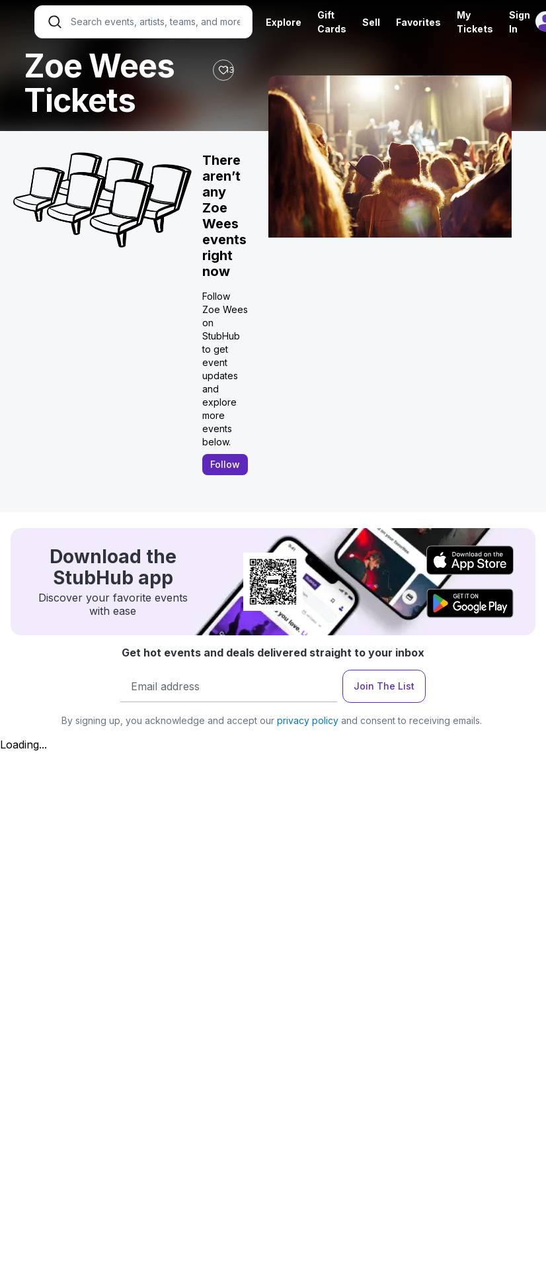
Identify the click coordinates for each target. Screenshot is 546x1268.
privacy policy (307, 720)
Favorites (418, 22)
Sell (371, 22)
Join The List (384, 686)
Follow (225, 464)
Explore (283, 22)
